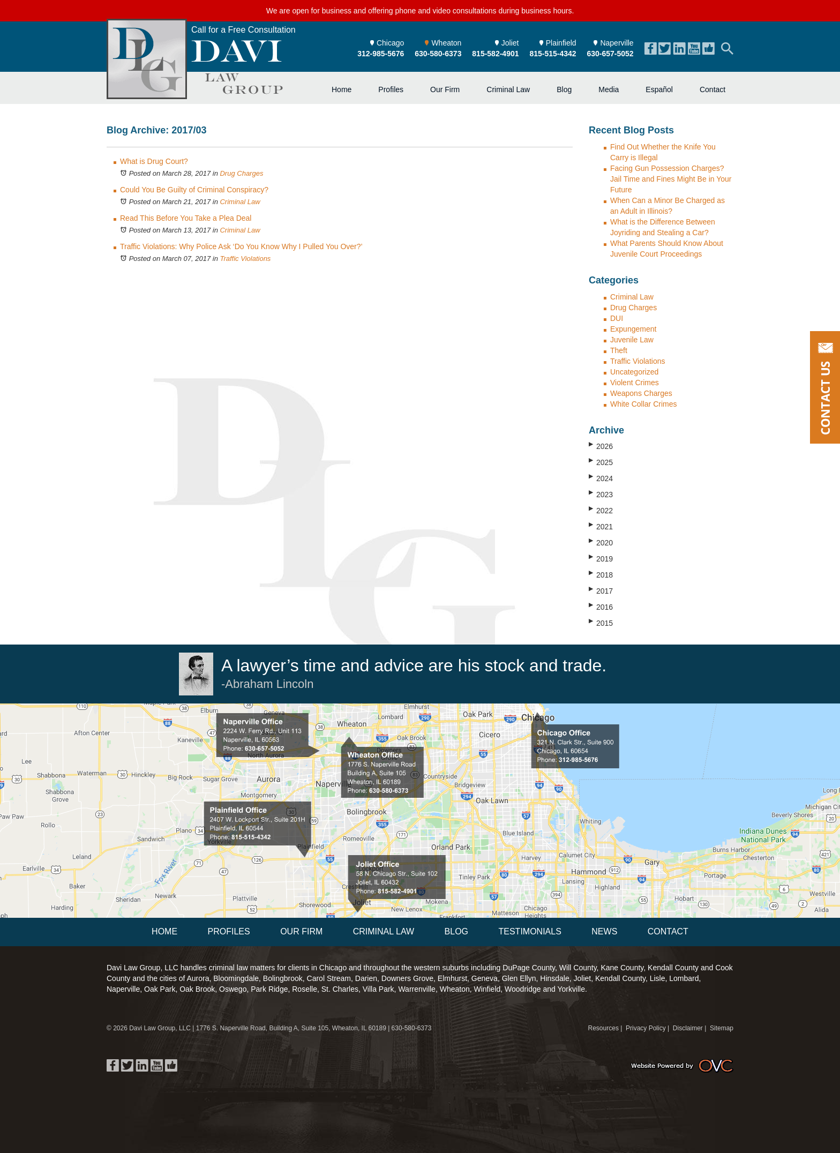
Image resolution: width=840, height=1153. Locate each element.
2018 (601, 574)
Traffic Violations (245, 258)
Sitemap (721, 1028)
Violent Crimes (634, 382)
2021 (601, 526)
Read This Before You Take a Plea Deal (185, 218)
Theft (618, 350)
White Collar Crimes (643, 404)
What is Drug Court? (154, 161)
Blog (564, 89)
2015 (601, 622)
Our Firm (445, 89)
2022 (601, 510)
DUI (616, 318)
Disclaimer (688, 1028)
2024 (601, 478)
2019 (601, 558)
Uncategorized (634, 372)
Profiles (390, 89)
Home (341, 89)
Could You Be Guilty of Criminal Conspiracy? (194, 189)
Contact (712, 89)
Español (659, 89)
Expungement (633, 329)
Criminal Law (508, 89)
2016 (601, 606)
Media (608, 89)
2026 (601, 446)
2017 (601, 590)
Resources (603, 1028)
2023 (601, 494)
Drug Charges (241, 173)
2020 (601, 542)
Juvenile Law (632, 339)
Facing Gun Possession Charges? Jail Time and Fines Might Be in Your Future (670, 179)
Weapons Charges (641, 393)
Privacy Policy (646, 1028)
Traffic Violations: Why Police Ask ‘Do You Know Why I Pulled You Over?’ (241, 246)
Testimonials (529, 931)
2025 (601, 462)
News (604, 931)
